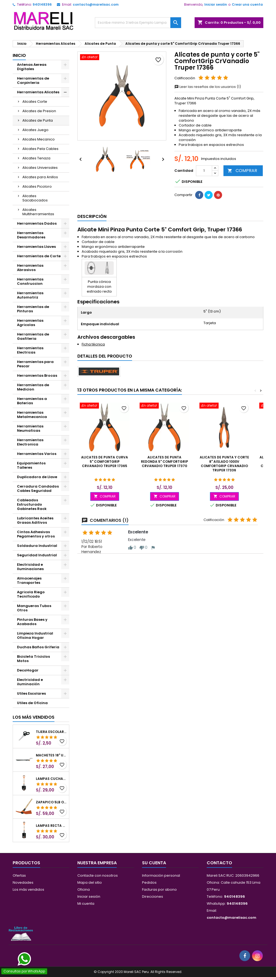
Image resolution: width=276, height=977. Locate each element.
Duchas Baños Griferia (38, 647)
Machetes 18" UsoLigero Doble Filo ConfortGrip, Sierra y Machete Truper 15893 (51, 755)
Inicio (19, 55)
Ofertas (19, 875)
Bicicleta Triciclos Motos (33, 658)
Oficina (83, 889)
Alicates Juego (35, 129)
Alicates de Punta (37, 120)
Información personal (161, 875)
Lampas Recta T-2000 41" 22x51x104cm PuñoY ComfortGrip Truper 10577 (51, 825)
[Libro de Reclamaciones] (21, 933)
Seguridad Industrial (37, 555)
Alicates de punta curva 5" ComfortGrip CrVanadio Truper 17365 (104, 461)
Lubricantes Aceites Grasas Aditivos (35, 520)
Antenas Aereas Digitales (31, 66)
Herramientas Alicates (38, 92)
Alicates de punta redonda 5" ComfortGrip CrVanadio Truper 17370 (164, 461)
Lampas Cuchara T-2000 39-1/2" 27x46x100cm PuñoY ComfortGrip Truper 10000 (51, 778)
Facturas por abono (159, 889)
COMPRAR (242, 170)
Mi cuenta (85, 903)
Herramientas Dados (37, 223)
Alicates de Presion (39, 111)
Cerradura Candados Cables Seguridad (38, 488)
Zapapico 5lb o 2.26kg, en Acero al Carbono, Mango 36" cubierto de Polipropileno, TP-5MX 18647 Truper (51, 802)
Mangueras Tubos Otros (34, 608)
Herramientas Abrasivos (30, 267)
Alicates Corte (34, 101)
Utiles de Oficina (32, 702)
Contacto (219, 863)
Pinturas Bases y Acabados (32, 621)
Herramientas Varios (36, 453)
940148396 (42, 4)
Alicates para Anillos (40, 177)
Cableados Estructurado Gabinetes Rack (32, 504)
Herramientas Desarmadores (31, 235)
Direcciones (152, 896)
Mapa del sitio (89, 882)
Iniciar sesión (215, 4)
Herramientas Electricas (30, 350)
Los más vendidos (33, 717)
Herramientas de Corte (39, 256)
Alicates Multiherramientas (38, 212)
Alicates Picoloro (37, 186)
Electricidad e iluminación (30, 682)
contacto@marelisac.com (96, 4)
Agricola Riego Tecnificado (31, 594)
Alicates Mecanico (38, 139)
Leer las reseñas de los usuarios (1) (207, 86)
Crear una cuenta (247, 4)
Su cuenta (154, 863)
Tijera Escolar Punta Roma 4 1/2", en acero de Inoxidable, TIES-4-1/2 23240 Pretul (51, 731)
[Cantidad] (204, 170)
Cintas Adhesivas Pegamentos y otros (36, 534)
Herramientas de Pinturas (33, 309)
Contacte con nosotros (97, 875)
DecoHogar (28, 670)
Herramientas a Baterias (32, 401)
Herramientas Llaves (36, 246)
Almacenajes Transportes (29, 580)
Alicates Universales (40, 167)
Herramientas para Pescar (35, 364)
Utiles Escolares (31, 693)
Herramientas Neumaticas (30, 428)
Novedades (23, 882)
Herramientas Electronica (30, 442)
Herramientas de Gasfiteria (33, 336)
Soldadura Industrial (37, 545)
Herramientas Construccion (30, 281)
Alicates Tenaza (36, 158)
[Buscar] (138, 22)
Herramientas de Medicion (33, 387)
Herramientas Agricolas (30, 322)
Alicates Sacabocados (35, 198)
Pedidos (149, 882)
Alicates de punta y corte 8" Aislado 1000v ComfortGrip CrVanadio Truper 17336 (224, 463)
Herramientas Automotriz (30, 295)
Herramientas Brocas (37, 375)
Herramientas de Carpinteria (33, 80)
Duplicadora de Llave (37, 476)
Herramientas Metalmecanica (32, 414)
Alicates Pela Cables (40, 148)
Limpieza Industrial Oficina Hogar (35, 635)
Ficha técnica (93, 344)
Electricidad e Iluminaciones (30, 566)
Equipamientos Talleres (31, 465)
